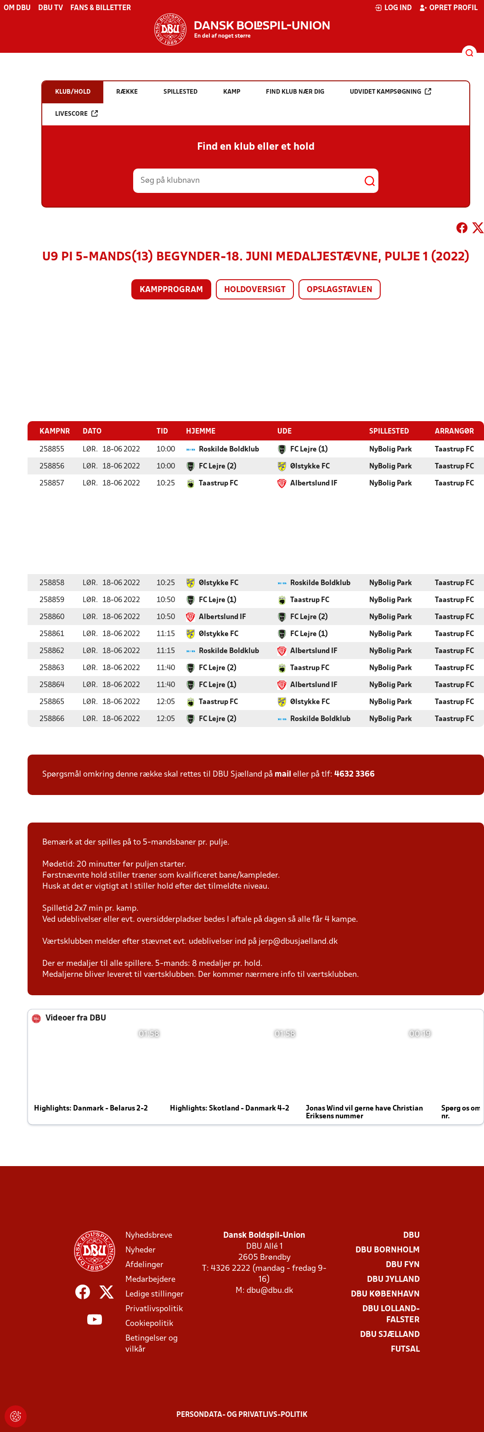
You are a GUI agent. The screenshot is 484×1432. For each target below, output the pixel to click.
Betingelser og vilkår (151, 1343)
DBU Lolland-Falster (391, 1314)
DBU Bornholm (387, 1250)
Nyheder (140, 1250)
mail (283, 774)
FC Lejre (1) (309, 449)
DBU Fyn (403, 1265)
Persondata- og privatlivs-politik (242, 1414)
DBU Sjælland (390, 1334)
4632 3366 (354, 774)
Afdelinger (144, 1265)
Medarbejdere (150, 1279)
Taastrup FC (454, 449)
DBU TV (50, 8)
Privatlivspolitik (154, 1309)
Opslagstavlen (339, 290)
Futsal (405, 1349)
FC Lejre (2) (217, 466)
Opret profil (448, 8)
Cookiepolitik (149, 1323)
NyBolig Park (390, 449)
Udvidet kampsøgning (390, 91)
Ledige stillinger (154, 1294)
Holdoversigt (255, 290)
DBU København (385, 1294)
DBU (411, 1235)
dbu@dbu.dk (270, 1290)
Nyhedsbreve (148, 1235)
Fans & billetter (100, 8)
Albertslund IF (314, 483)
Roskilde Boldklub (229, 449)
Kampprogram (171, 290)
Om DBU (17, 8)
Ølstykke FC (310, 466)
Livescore (76, 113)
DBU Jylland (393, 1279)
